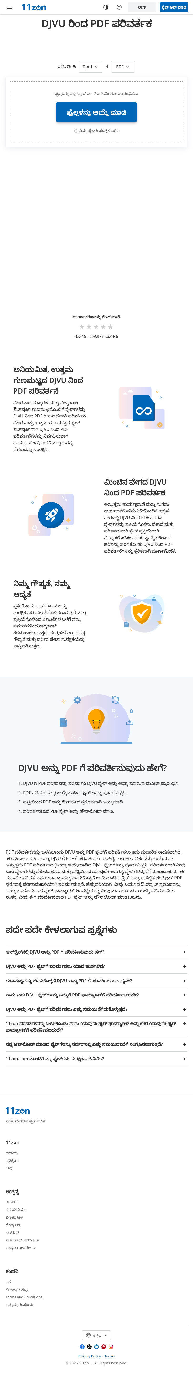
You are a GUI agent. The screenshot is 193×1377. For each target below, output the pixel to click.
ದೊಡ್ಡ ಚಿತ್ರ (13, 1224)
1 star (82, 326)
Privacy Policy (17, 1289)
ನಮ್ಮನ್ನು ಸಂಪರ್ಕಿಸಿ (19, 1304)
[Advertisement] (96, 44)
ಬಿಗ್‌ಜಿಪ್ (12, 1232)
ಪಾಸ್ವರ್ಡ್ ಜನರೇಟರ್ (21, 1247)
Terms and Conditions (24, 1296)
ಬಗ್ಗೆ (8, 1281)
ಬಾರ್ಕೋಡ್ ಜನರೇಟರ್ (22, 1240)
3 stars (96, 326)
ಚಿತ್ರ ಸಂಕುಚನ (15, 1209)
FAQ (9, 1168)
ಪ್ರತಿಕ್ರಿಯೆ (12, 1160)
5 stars (110, 326)
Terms (109, 1356)
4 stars (103, 326)
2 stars (89, 326)
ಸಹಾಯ (12, 1152)
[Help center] (119, 7)
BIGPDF (12, 1202)
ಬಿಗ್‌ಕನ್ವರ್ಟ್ (14, 1217)
